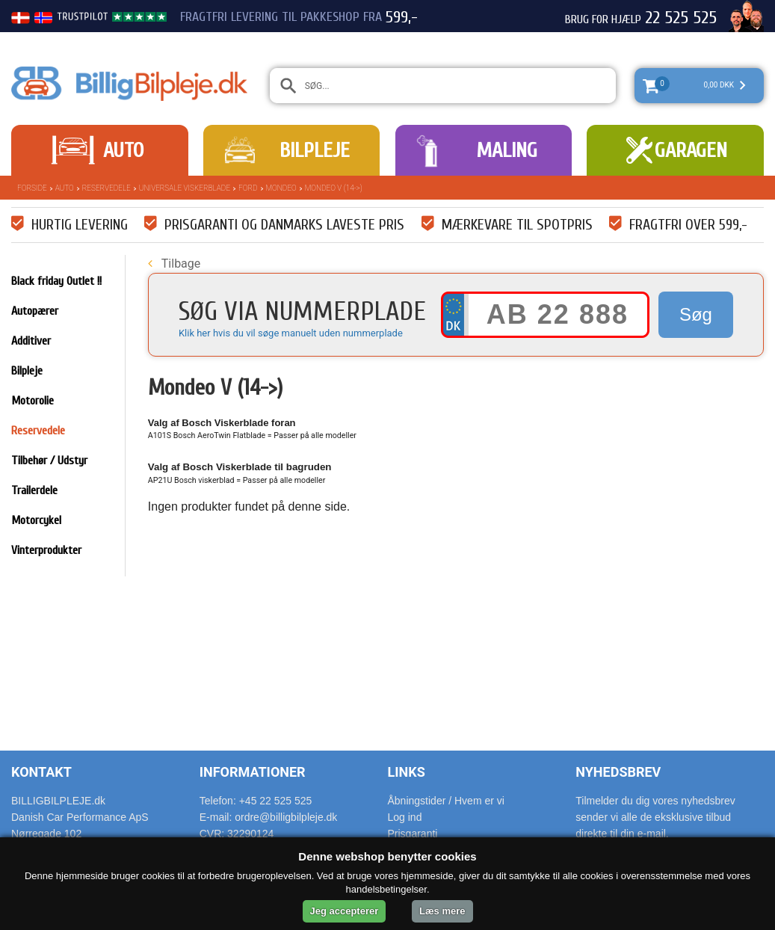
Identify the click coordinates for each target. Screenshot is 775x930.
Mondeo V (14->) (333, 188)
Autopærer (34, 311)
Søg (695, 314)
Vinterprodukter (46, 550)
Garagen (691, 150)
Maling (506, 150)
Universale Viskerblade (184, 188)
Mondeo (281, 188)
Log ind (405, 817)
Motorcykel (36, 520)
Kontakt (41, 772)
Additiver (31, 341)
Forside (32, 188)
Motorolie (32, 400)
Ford (247, 188)
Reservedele (106, 188)
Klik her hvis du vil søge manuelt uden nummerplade (291, 333)
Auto (123, 150)
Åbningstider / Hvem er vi (446, 801)
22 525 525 (681, 18)
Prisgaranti (413, 834)
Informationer (253, 772)
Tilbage (174, 263)
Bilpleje (315, 150)
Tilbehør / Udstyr (49, 460)
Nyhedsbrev (618, 772)
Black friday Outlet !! (56, 281)
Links (406, 772)
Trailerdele (34, 490)
